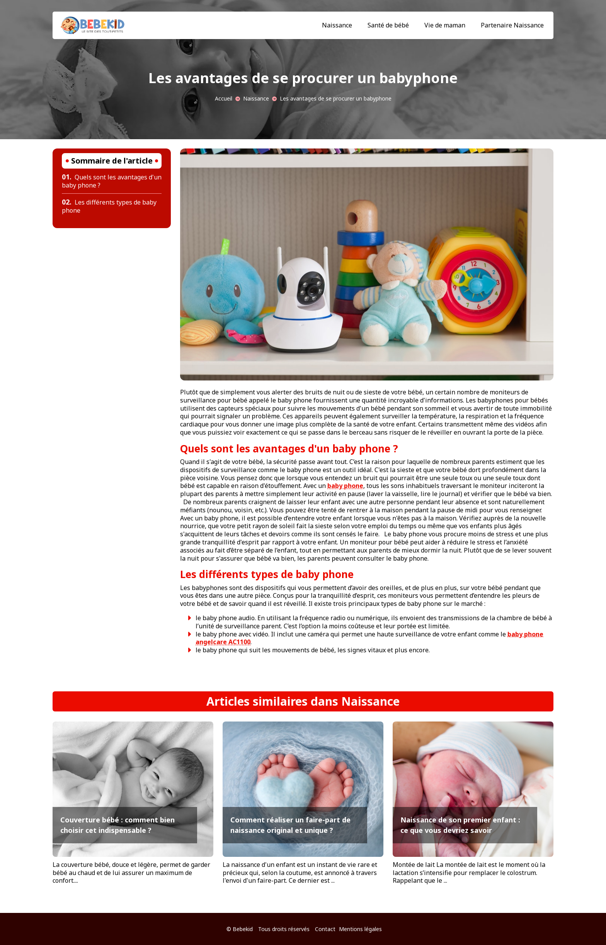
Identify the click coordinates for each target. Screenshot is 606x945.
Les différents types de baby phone (109, 206)
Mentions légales (360, 929)
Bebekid (243, 929)
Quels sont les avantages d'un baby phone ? (112, 181)
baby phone (345, 485)
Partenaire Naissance (512, 25)
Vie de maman (444, 25)
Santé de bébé (388, 25)
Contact (325, 929)
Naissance (337, 25)
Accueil (223, 98)
